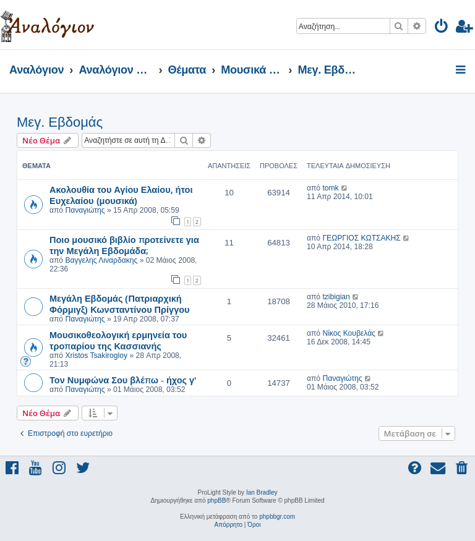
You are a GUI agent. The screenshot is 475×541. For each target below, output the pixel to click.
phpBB (216, 500)
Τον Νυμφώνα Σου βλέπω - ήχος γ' (122, 379)
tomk (330, 188)
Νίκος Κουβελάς (348, 333)
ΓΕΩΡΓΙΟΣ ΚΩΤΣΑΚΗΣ (361, 238)
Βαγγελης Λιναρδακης (101, 260)
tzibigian (335, 296)
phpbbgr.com (277, 516)
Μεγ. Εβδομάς (60, 122)
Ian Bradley (262, 492)
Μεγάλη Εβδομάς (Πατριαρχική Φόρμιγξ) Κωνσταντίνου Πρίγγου (119, 303)
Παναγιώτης (85, 210)
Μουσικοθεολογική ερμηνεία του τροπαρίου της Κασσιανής (118, 340)
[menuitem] (441, 28)
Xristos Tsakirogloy (96, 355)
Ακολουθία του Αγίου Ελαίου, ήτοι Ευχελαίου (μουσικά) (120, 195)
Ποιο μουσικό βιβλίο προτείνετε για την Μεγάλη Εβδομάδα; (124, 245)
